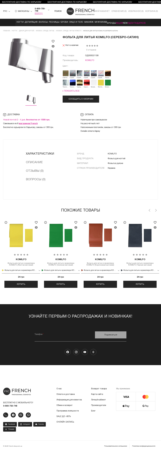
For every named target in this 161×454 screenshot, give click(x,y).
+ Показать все (70, 90)
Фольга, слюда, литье (45, 29)
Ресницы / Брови (53, 22)
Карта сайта (97, 396)
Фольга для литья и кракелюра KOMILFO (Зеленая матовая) (60, 262)
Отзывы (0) (35, 170)
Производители (98, 407)
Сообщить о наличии (81, 98)
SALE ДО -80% (63, 419)
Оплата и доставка (65, 396)
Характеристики (40, 152)
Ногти (6, 22)
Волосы (34, 22)
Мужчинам (103, 22)
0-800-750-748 (40, 10)
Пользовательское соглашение (115, 448)
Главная (6, 29)
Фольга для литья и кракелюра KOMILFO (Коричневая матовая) (100, 262)
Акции (129, 22)
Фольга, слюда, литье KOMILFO (68, 29)
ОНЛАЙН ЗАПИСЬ (65, 424)
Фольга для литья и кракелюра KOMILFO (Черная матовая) (140, 262)
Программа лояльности (67, 413)
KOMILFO (89, 59)
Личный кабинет (98, 402)
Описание (34, 161)
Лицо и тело (73, 22)
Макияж (88, 22)
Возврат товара (99, 391)
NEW (139, 22)
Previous (150, 209)
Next (156, 209)
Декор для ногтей (26, 29)
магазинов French (28, 123)
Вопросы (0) (35, 178)
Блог (93, 413)
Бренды (117, 22)
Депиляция (20, 22)
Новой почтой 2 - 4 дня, (26, 119)
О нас (59, 391)
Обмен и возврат (64, 407)
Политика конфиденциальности (143, 448)
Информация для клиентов (69, 402)
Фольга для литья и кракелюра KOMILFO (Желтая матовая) (21, 262)
